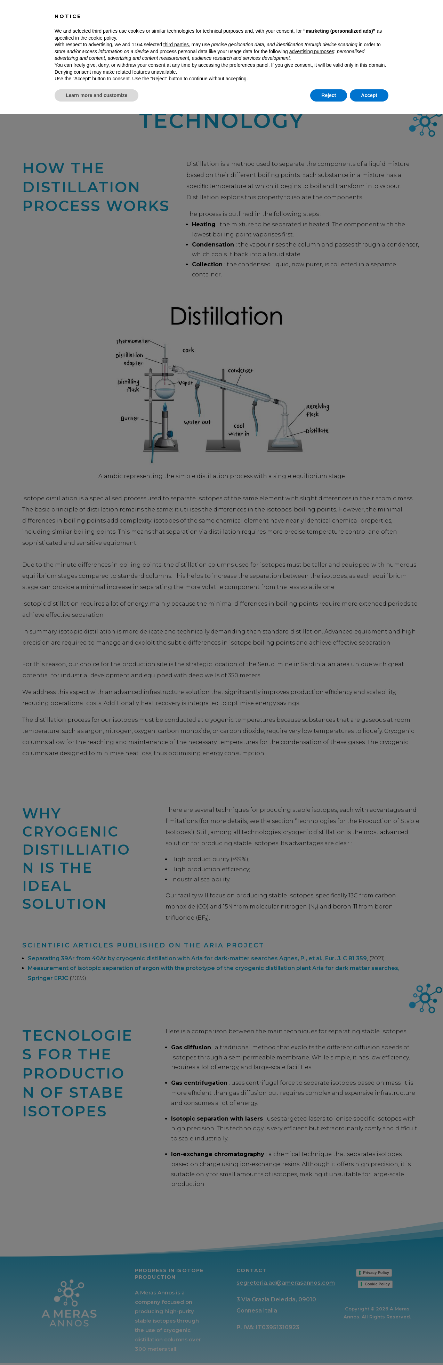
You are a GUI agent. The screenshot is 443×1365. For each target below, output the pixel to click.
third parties (176, 1295)
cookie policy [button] (102, 1288)
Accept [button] (369, 1346)
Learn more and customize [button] (96, 1346)
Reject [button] (328, 1346)
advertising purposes (311, 1302)
